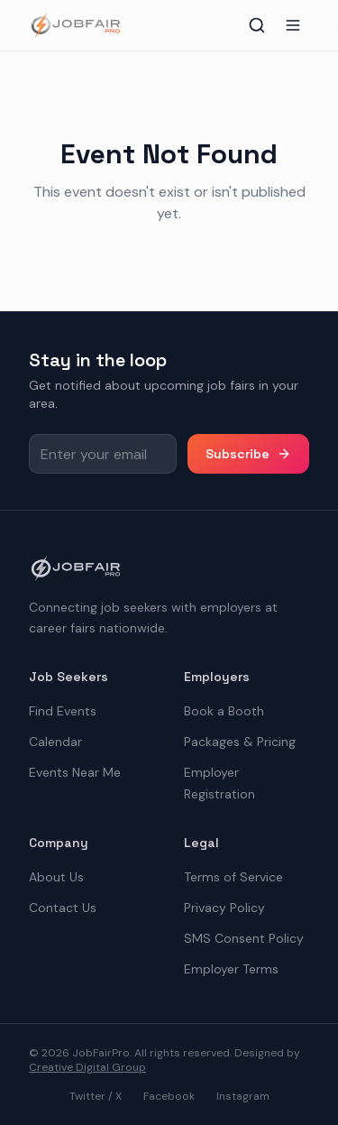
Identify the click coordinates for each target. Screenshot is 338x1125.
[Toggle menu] (293, 25)
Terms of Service (233, 877)
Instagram (242, 1096)
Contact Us (62, 907)
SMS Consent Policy (244, 938)
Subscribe (248, 454)
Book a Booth (224, 711)
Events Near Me (75, 772)
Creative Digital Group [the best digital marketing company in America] (87, 1067)
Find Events (62, 711)
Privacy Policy (224, 907)
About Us (56, 877)
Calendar (55, 741)
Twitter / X (95, 1096)
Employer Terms (231, 969)
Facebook (169, 1096)
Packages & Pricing (240, 741)
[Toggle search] (257, 25)
